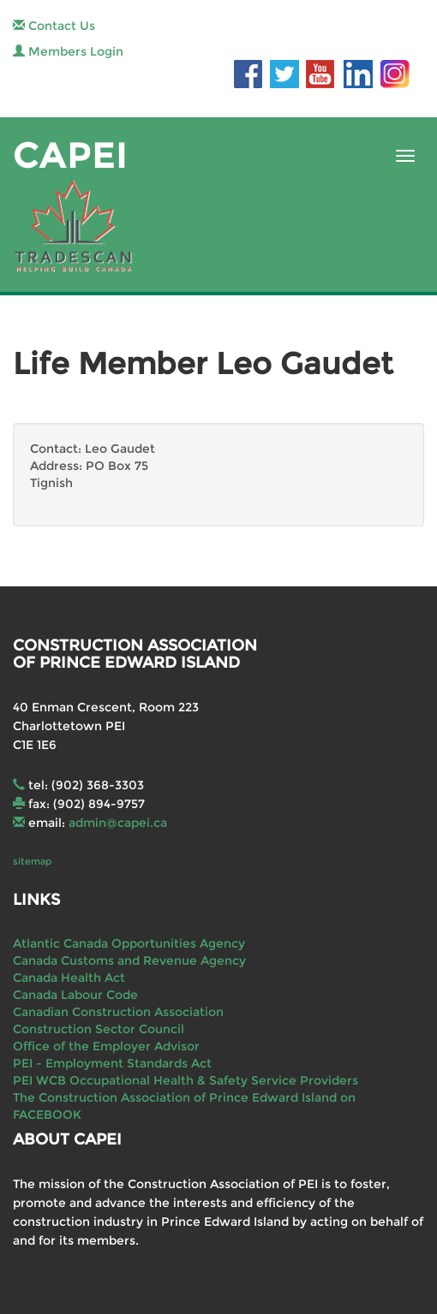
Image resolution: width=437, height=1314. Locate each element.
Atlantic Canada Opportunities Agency (129, 943)
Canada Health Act (69, 977)
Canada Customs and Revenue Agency (129, 960)
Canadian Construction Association (118, 1012)
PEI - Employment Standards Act (112, 1063)
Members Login (68, 51)
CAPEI (70, 155)
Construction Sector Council (98, 1029)
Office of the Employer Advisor (106, 1046)
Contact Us (54, 25)
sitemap (32, 861)
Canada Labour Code (75, 994)
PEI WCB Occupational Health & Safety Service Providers (185, 1080)
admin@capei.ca (118, 822)
